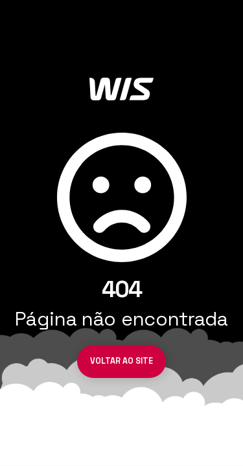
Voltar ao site (121, 361)
